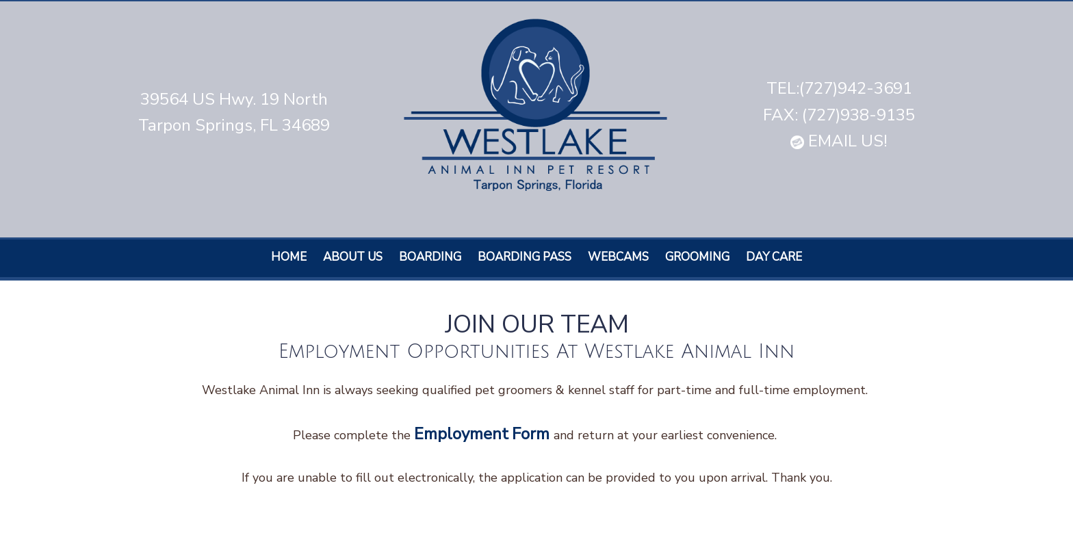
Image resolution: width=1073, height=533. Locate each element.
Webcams (618, 257)
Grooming (697, 257)
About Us (353, 257)
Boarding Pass (524, 257)
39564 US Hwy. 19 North (234, 99)
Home (289, 257)
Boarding (430, 257)
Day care (774, 257)
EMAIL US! (839, 141)
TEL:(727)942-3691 (839, 88)
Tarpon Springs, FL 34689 (234, 125)
